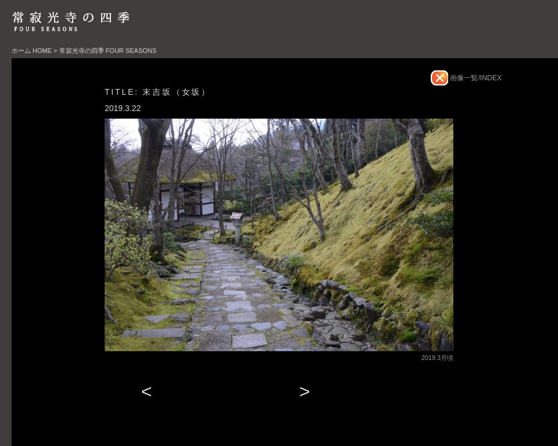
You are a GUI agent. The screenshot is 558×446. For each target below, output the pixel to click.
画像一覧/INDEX (475, 78)
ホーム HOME (32, 50)
